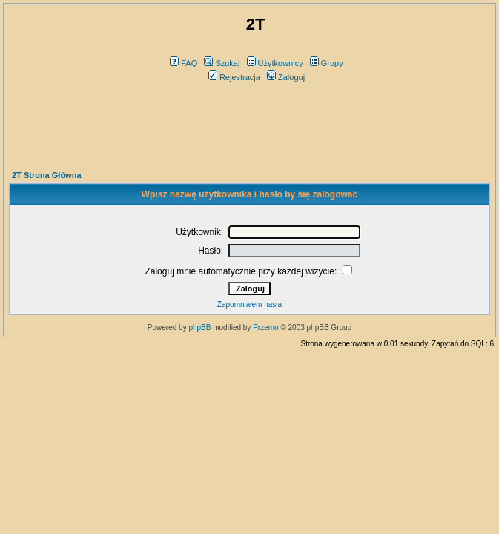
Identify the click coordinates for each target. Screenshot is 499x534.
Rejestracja (234, 77)
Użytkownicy (275, 63)
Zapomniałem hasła (249, 304)
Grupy (326, 63)
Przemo (265, 327)
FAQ (183, 63)
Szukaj (221, 63)
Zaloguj (286, 77)
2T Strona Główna (47, 175)
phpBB (199, 327)
